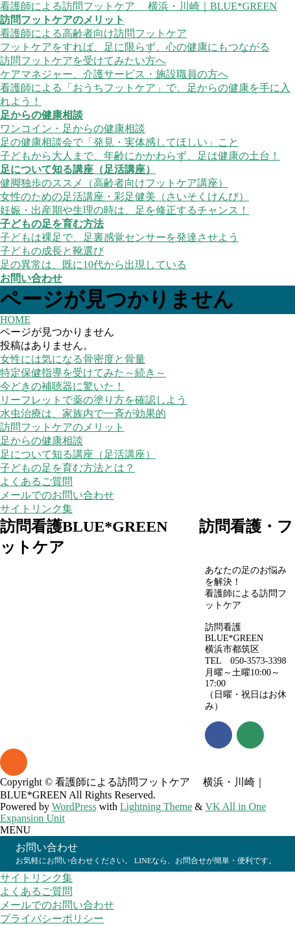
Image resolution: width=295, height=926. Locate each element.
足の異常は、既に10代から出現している (93, 264)
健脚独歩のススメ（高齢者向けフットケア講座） (114, 182)
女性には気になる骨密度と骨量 (72, 359)
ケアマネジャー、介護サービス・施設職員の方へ (114, 74)
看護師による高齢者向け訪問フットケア (93, 33)
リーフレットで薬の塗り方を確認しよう (93, 399)
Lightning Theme (156, 806)
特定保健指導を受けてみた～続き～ (83, 372)
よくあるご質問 (36, 481)
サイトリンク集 (36, 508)
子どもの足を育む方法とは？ (67, 467)
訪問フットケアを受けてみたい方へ (83, 60)
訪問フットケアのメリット (62, 427)
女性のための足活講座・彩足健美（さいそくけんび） (124, 196)
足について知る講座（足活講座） (78, 454)
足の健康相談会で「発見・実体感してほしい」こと (119, 142)
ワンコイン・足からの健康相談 (72, 128)
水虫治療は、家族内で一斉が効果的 (83, 413)
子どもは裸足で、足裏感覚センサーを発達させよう (119, 237)
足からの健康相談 (41, 440)
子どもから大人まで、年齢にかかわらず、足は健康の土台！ (140, 155)
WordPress (74, 806)
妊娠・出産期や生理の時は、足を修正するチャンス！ (124, 210)
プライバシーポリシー (52, 918)
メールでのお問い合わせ (57, 495)
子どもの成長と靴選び (52, 250)
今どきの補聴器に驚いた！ (62, 386)
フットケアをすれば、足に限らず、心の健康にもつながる (135, 46)
